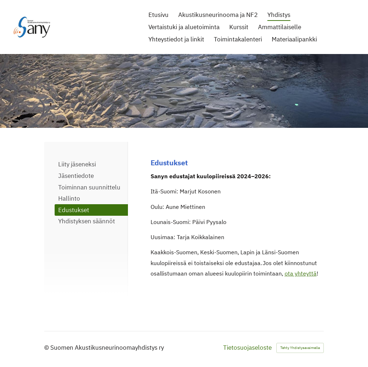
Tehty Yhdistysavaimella (300, 347)
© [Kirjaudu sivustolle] (47, 348)
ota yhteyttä (301, 273)
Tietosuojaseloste (247, 348)
